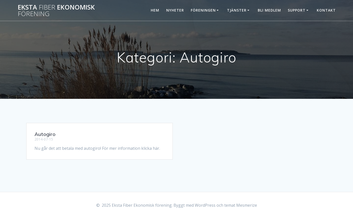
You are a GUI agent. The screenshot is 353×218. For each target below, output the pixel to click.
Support (297, 10)
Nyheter (175, 10)
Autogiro (45, 134)
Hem (155, 10)
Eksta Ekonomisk (56, 10)
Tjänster (236, 10)
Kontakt (326, 10)
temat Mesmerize (240, 205)
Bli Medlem (269, 10)
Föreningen (203, 10)
